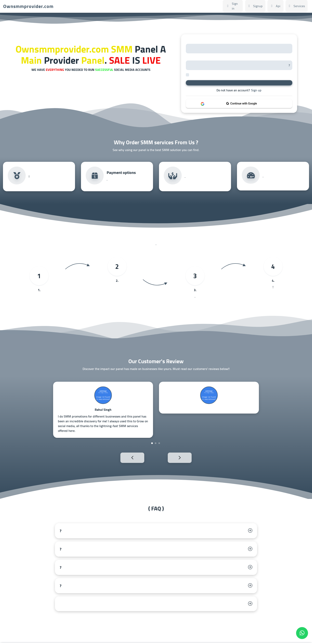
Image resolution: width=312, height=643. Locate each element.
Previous (123, 457)
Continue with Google (241, 103)
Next (188, 457)
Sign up (256, 90)
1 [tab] (152, 443)
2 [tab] (155, 443)
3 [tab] (159, 443)
